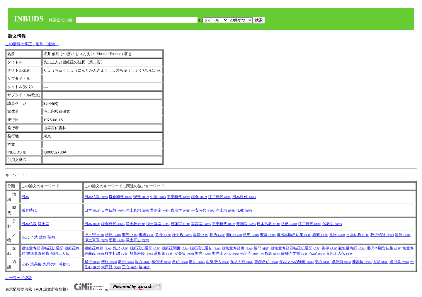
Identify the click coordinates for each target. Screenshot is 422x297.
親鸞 (201, 234)
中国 (158, 197)
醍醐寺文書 (294, 253)
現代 (141, 197)
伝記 (317, 253)
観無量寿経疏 (37, 253)
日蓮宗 (180, 224)
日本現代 (244, 197)
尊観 (320, 234)
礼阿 (337, 234)
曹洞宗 (160, 210)
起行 (92, 261)
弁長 (163, 234)
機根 (109, 261)
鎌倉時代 (120, 197)
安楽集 (184, 253)
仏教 (244, 210)
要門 (262, 248)
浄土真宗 (137, 210)
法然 (289, 224)
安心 (25, 264)
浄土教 (135, 224)
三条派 (270, 253)
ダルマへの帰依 (296, 261)
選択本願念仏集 (294, 234)
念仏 (180, 261)
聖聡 (268, 234)
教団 (197, 261)
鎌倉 (199, 197)
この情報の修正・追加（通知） (32, 44)
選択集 (163, 253)
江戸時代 (220, 197)
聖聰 (117, 240)
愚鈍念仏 (266, 261)
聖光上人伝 (225, 253)
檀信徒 (161, 261)
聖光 (130, 234)
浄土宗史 (137, 240)
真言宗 (201, 224)
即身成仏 (217, 261)
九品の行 (50, 264)
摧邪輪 (362, 261)
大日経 (111, 267)
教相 (126, 261)
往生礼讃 (116, 253)
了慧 (34, 237)
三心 (130, 267)
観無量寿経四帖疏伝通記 (42, 248)
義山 (234, 234)
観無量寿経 (351, 248)
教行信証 (382, 234)
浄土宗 (225, 210)
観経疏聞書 (175, 248)
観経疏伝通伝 (205, 248)
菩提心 (64, 264)
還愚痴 (36, 264)
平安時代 (178, 197)
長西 (217, 234)
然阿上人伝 (59, 253)
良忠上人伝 (339, 253)
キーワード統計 (18, 278)
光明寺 (250, 253)
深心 (143, 261)
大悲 (381, 261)
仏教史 (332, 224)
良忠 (25, 237)
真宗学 (180, 210)
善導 (146, 234)
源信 (403, 234)
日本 (25, 197)
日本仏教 (96, 197)
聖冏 (51, 237)
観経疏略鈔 (98, 248)
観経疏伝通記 (145, 248)
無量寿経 (141, 253)
